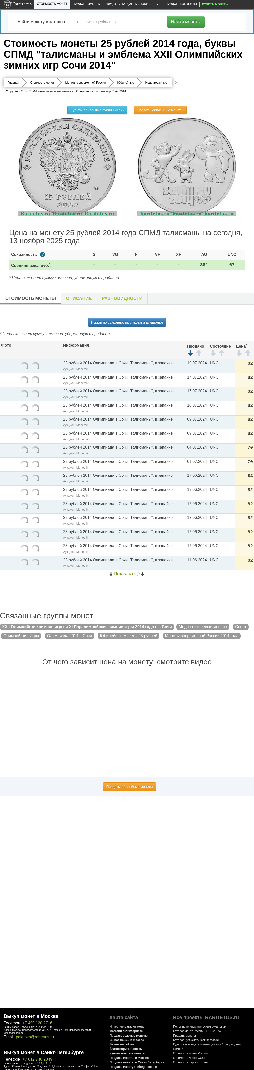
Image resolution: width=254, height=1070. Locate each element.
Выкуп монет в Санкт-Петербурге (44, 1052)
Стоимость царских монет (191, 1062)
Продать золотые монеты (129, 1035)
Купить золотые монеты (127, 1053)
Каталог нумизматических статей (196, 1040)
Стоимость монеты (30, 298)
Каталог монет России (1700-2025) (197, 1031)
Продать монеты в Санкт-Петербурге (137, 1062)
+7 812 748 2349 (37, 1059)
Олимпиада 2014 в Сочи (69, 636)
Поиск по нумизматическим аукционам (199, 1026)
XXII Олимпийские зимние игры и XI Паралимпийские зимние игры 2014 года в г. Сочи (87, 627)
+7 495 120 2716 (37, 1023)
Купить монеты (215, 4)
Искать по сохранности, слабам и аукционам (127, 322)
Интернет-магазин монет (128, 1026)
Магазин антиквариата (126, 1031)
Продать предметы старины (133, 4)
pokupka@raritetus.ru (35, 1037)
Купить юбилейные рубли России (97, 110)
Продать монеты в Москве (129, 1058)
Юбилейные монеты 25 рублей (128, 636)
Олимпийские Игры (21, 636)
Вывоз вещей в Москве (127, 1040)
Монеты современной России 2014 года (202, 636)
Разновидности (122, 298)
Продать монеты (87, 4)
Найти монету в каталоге (42, 22)
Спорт (240, 627)
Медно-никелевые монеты (203, 627)
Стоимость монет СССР (189, 1058)
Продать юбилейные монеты (160, 110)
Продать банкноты (181, 4)
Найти (186, 21)
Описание (79, 298)
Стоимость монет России (190, 1053)
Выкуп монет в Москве (31, 1016)
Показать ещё (127, 574)
